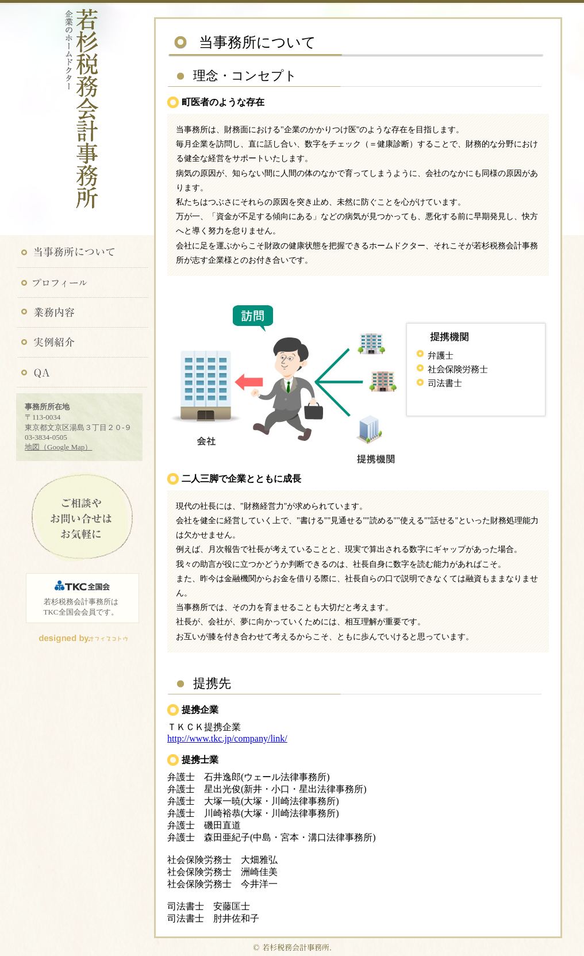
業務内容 (82, 312)
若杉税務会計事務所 (82, 116)
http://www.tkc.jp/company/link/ (227, 738)
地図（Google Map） (58, 447)
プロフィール (82, 282)
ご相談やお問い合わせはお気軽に (82, 519)
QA (82, 373)
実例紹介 (82, 343)
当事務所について (82, 251)
